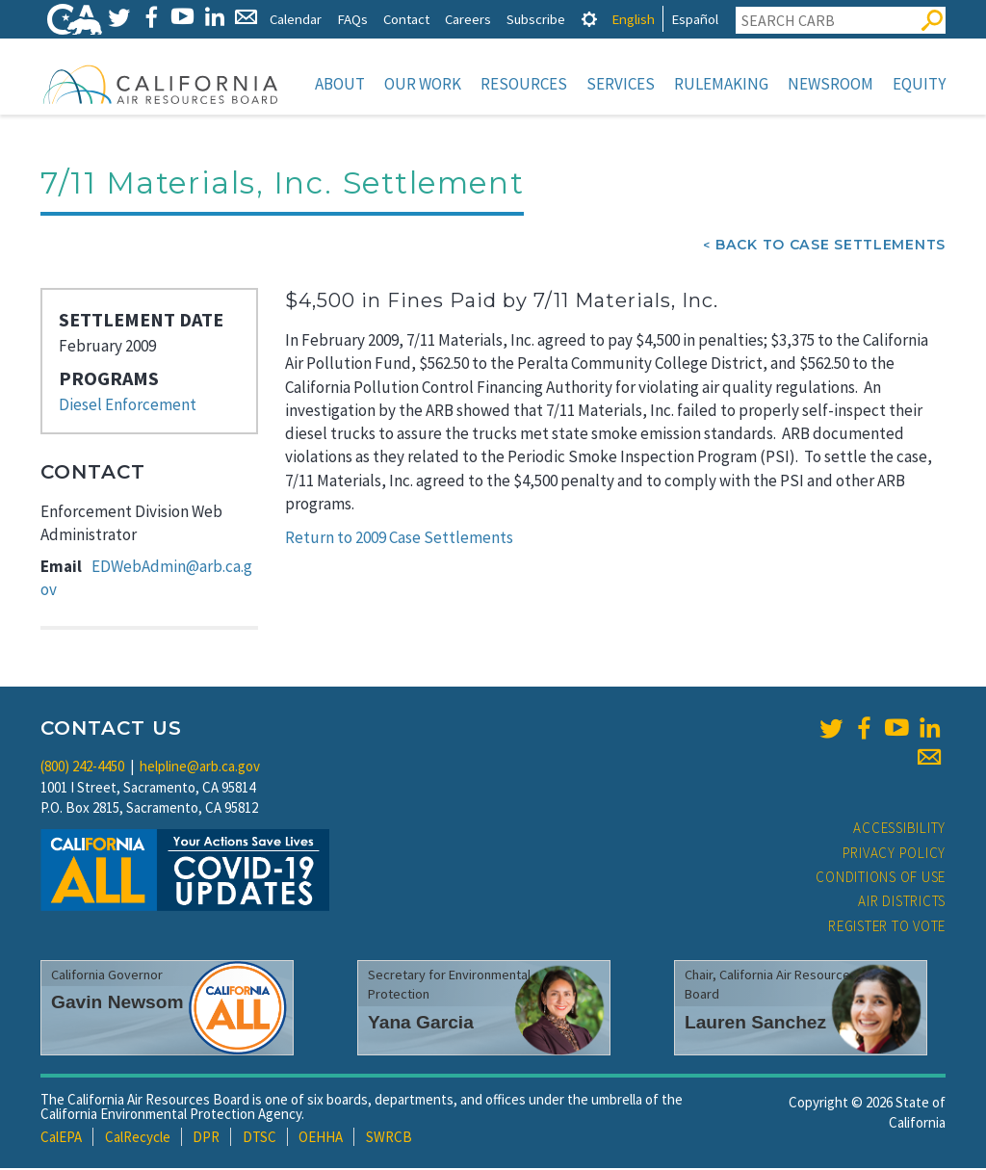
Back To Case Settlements (830, 246)
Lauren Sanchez (755, 1024)
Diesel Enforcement (127, 406)
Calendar (296, 19)
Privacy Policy (895, 854)
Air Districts (902, 903)
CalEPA (61, 1139)
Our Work (422, 83)
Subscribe (535, 19)
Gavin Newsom (117, 1004)
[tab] (589, 19)
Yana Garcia (421, 1024)
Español (694, 19)
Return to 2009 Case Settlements (399, 539)
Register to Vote (887, 928)
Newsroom (830, 83)
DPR (206, 1139)
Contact (406, 19)
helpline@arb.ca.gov (200, 768)
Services (620, 83)
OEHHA (320, 1139)
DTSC (259, 1139)
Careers (468, 19)
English (633, 19)
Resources (523, 83)
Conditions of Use (881, 879)
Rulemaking (721, 83)
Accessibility (899, 829)
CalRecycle (137, 1139)
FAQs (352, 19)
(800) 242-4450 (82, 768)
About (340, 83)
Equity (919, 83)
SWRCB (389, 1139)
